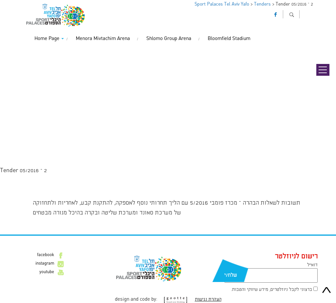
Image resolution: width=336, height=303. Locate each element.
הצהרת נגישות (208, 299)
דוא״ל (312, 265)
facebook (45, 255)
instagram (44, 264)
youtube (46, 272)
